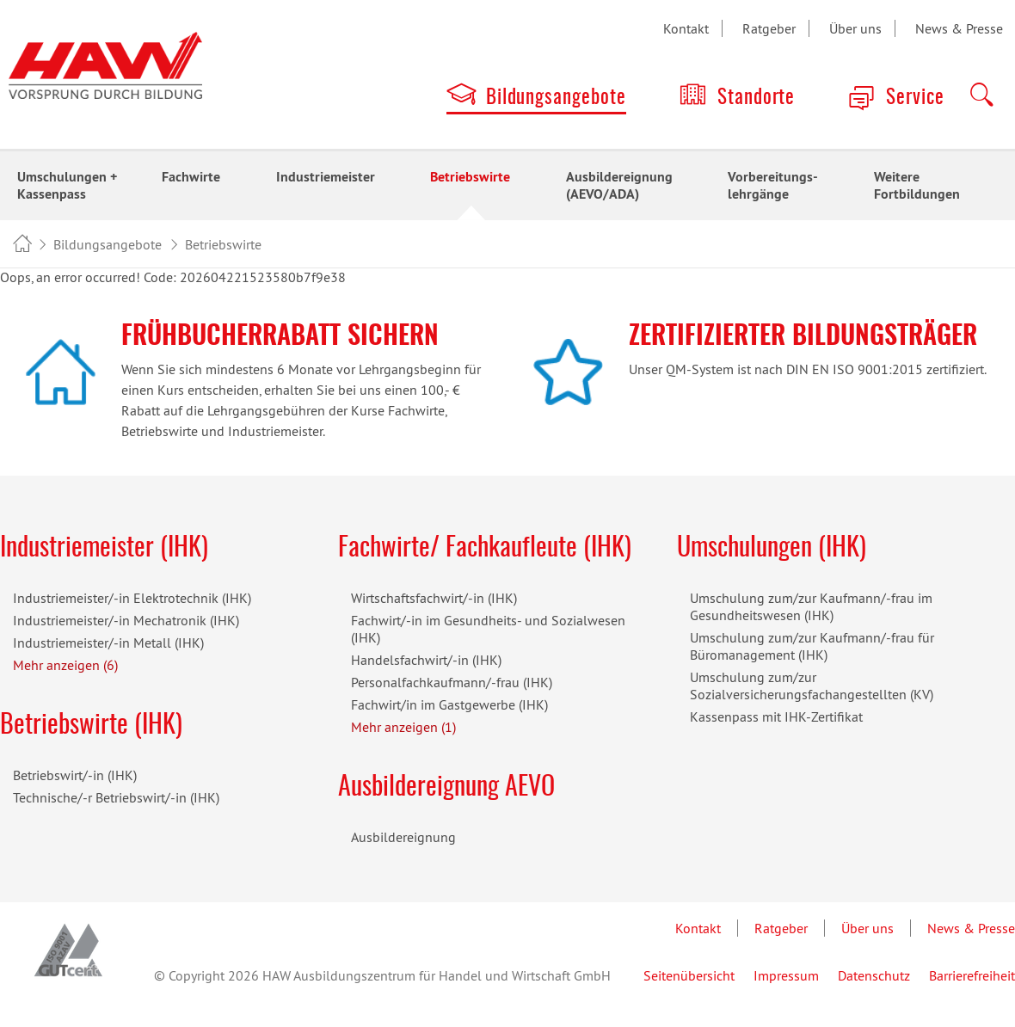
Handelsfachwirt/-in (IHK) (426, 659)
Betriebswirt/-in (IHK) (75, 775)
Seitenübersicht (689, 975)
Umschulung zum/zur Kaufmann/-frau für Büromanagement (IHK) (812, 646)
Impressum (786, 975)
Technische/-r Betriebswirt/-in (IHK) (116, 797)
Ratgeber (769, 28)
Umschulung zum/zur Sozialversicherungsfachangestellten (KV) (811, 685)
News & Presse (959, 28)
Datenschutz (874, 975)
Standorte (756, 98)
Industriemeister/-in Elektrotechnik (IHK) (132, 597)
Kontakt (686, 28)
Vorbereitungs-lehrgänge (773, 185)
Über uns (855, 28)
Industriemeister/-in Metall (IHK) (108, 642)
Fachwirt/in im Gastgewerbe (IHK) (449, 704)
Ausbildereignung (403, 837)
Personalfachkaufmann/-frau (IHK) (451, 682)
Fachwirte (191, 177)
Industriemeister (325, 177)
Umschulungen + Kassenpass (67, 185)
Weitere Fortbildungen (917, 185)
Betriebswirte (470, 177)
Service (915, 98)
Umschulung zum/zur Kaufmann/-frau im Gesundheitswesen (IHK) (811, 606)
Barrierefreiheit (972, 975)
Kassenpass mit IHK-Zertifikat (776, 716)
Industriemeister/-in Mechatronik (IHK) (126, 620)
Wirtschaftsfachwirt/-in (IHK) (434, 597)
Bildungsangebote (556, 98)
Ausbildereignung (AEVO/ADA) (619, 185)
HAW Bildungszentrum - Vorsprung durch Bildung (21, 245)
